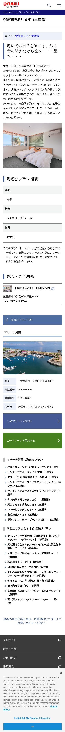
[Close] (61, 673)
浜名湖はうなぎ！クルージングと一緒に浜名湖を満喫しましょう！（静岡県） (34, 546)
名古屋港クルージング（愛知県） (25, 562)
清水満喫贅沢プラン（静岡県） (24, 585)
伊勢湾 (35, 35)
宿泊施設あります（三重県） (23, 514)
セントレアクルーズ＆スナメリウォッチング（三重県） (34, 492)
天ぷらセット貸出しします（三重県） (28, 504)
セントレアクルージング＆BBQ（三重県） (30, 472)
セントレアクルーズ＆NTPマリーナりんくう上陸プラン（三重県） (34, 484)
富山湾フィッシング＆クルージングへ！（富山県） (32, 601)
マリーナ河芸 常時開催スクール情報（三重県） (33, 477)
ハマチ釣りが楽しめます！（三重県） (28, 509)
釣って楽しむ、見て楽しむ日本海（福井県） (31, 580)
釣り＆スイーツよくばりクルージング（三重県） (34, 467)
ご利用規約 (32, 657)
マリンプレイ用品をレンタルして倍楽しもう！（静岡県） (32, 555)
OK (32, 726)
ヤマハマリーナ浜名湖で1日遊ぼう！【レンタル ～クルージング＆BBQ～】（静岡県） (33, 537)
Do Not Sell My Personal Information (32, 718)
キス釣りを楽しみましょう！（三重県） (29, 499)
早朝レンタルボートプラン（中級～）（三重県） (34, 519)
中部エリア (21, 35)
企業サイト (32, 639)
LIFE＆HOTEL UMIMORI (32, 288)
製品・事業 (9, 648)
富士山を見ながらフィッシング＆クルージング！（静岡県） (34, 592)
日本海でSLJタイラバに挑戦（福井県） (29, 567)
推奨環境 (32, 666)
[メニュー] (59, 4)
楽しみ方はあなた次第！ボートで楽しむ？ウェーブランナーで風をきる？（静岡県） (34, 574)
